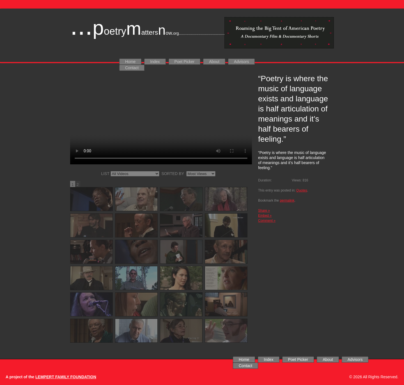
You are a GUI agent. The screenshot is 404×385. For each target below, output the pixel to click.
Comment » (267, 221)
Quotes (301, 190)
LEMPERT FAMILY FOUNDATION (65, 377)
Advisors (241, 61)
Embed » (265, 216)
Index (155, 61)
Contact (132, 68)
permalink (287, 200)
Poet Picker (185, 61)
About (214, 61)
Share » (264, 211)
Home (130, 61)
